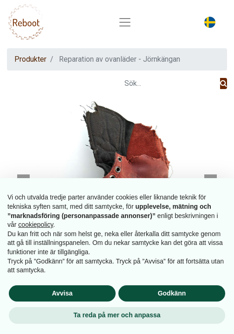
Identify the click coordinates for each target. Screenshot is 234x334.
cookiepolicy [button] (35, 224)
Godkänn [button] (172, 293)
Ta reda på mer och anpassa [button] (116, 315)
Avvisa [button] (62, 293)
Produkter (30, 59)
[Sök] (223, 83)
